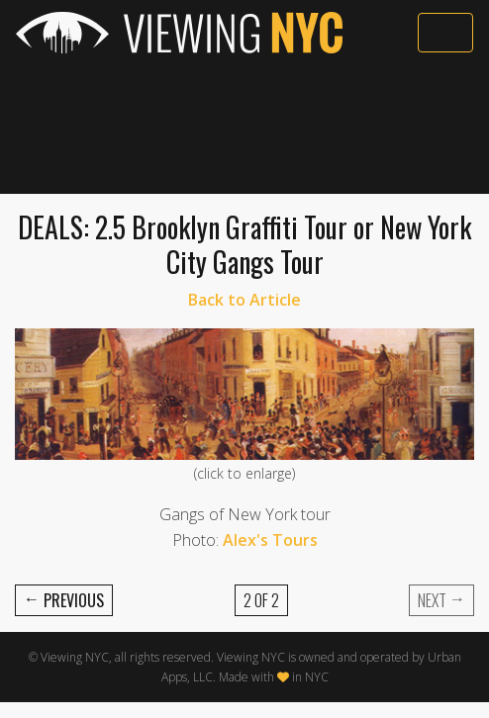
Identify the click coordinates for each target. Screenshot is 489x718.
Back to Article (244, 300)
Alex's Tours (270, 540)
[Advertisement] (244, 125)
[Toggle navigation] (445, 32)
